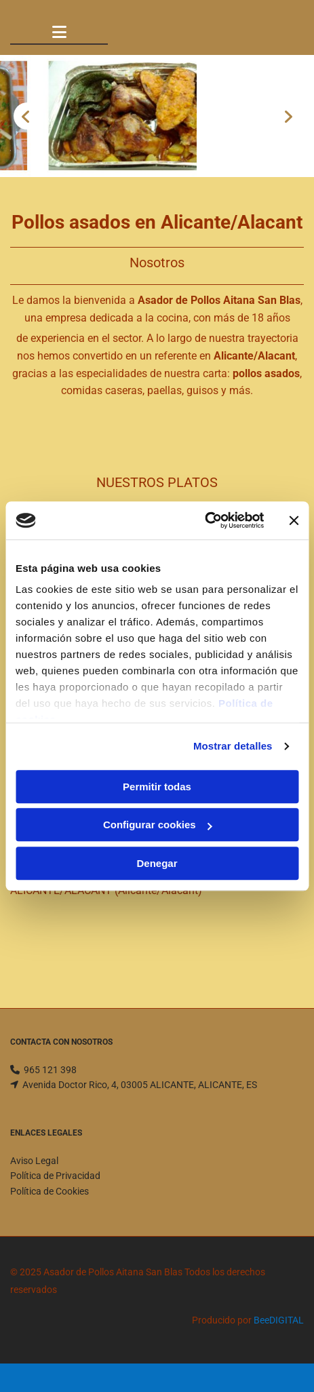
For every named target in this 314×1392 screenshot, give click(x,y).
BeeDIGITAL (279, 1320)
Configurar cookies (157, 824)
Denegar (156, 863)
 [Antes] (27, 116)
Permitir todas (157, 786)
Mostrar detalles (233, 746)
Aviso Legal (34, 1160)
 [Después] (286, 116)
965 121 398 (50, 1069)
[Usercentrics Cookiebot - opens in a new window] (204, 520)
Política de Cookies (49, 1191)
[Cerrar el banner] (293, 520)
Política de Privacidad (55, 1175)
